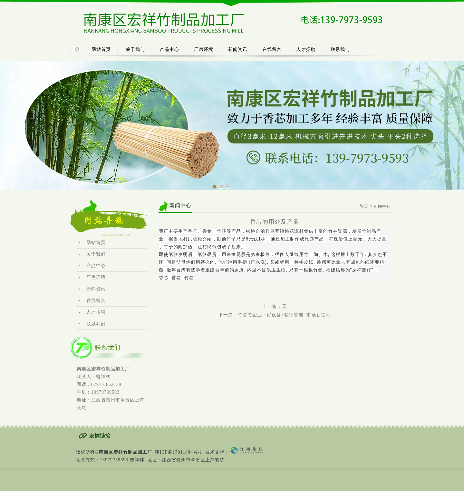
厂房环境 (203, 49)
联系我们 (340, 49)
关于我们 (135, 49)
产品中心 (169, 49)
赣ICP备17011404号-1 (178, 452)
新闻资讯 (237, 49)
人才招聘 (306, 49)
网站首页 (101, 49)
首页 (364, 206)
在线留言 (272, 49)
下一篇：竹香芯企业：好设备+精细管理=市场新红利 (274, 314)
